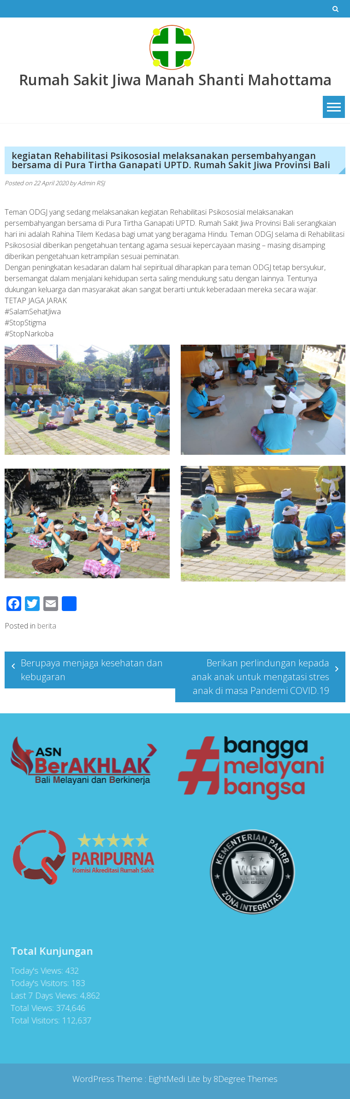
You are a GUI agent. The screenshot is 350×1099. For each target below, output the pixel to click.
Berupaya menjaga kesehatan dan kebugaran (92, 670)
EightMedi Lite (175, 1078)
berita (46, 626)
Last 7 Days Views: (41, 995)
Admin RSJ (91, 183)
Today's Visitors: (37, 982)
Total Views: (29, 1007)
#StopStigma (25, 322)
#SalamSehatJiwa (33, 311)
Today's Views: (34, 970)
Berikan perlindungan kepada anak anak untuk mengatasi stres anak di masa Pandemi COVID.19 (260, 677)
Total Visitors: (32, 1020)
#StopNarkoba (29, 334)
